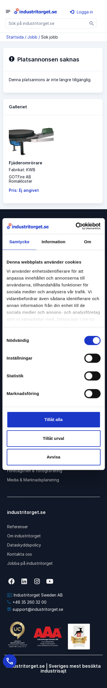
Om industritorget (24, 535)
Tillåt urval (53, 438)
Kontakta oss (19, 554)
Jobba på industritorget (30, 563)
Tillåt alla (54, 419)
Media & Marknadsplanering (33, 479)
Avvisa (53, 456)
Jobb (32, 37)
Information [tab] (54, 241)
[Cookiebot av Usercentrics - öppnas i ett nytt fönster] (76, 226)
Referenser (17, 526)
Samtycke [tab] (19, 241)
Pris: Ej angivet (24, 190)
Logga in (81, 11)
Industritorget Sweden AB (35, 595)
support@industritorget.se (35, 609)
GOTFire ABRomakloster (20, 179)
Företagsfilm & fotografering (34, 470)
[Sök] (91, 23)
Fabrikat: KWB (22, 169)
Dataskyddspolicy (24, 545)
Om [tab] (87, 241)
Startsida (15, 37)
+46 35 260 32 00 (27, 602)
